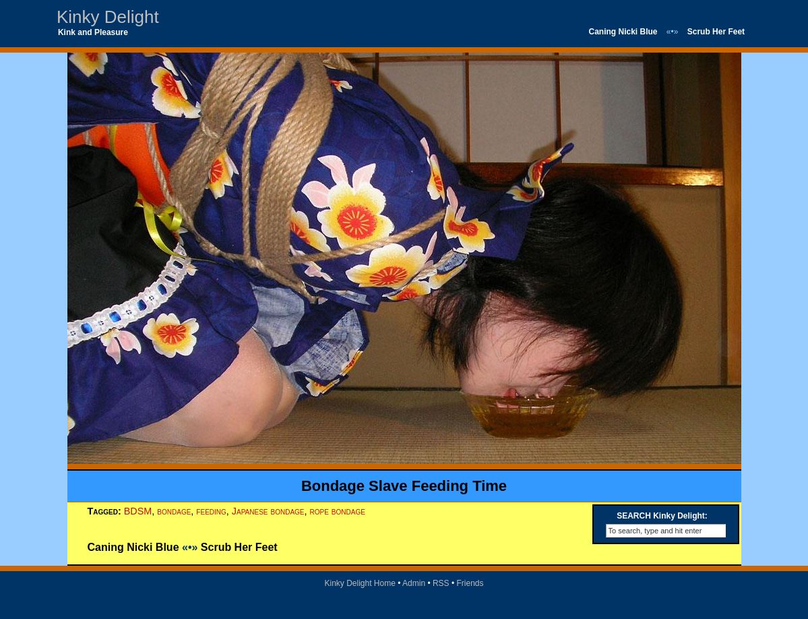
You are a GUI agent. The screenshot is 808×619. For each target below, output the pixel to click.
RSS (441, 583)
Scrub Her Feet (716, 31)
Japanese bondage (268, 511)
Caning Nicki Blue (622, 31)
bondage (174, 511)
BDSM (138, 511)
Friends (470, 583)
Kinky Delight (108, 17)
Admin (413, 583)
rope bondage (337, 511)
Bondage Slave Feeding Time (404, 485)
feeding (211, 511)
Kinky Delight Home (359, 583)
